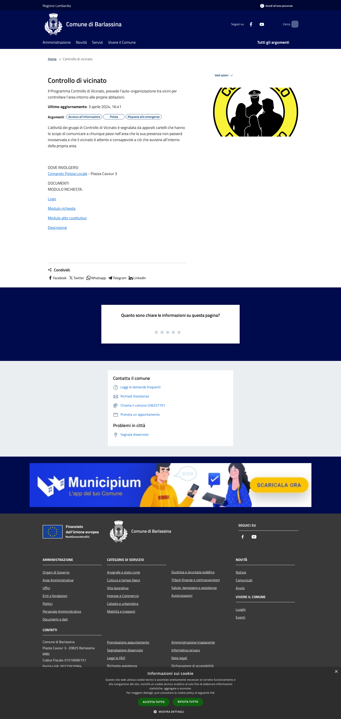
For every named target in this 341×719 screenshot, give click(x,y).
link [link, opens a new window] (212, 693)
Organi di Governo (56, 572)
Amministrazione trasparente (193, 642)
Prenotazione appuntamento (128, 642)
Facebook (57, 277)
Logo (52, 199)
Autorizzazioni (181, 595)
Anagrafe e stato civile (123, 572)
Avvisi (240, 588)
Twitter (76, 277)
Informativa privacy (185, 650)
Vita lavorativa (118, 588)
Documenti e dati (55, 619)
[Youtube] (254, 24)
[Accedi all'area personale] (276, 6)
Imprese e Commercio (123, 595)
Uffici (46, 588)
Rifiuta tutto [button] (188, 702)
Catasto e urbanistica (122, 603)
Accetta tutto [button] (154, 702)
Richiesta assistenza (122, 665)
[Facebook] (243, 24)
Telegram (117, 277)
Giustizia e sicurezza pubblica (192, 572)
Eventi (240, 617)
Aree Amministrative (58, 580)
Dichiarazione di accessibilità (192, 665)
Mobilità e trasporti (121, 611)
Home (52, 59)
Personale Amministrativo (62, 611)
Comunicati (244, 580)
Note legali (179, 658)
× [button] (336, 671)
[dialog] (170, 693)
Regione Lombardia (57, 5)
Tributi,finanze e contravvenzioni (195, 579)
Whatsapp (96, 277)
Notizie (241, 572)
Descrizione (57, 227)
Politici (48, 603)
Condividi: (59, 270)
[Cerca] (293, 24)
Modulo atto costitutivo (67, 218)
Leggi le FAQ (116, 658)
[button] (170, 711)
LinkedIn (137, 277)
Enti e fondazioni (55, 595)
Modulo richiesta (61, 208)
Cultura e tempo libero (123, 580)
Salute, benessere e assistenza (194, 587)
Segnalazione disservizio (125, 650)
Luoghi (241, 609)
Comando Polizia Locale (67, 174)
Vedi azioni (224, 75)
